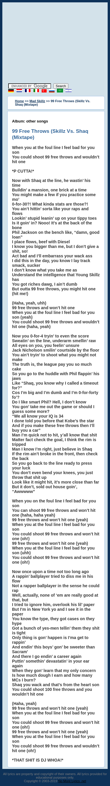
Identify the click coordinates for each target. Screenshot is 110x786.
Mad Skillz (37, 101)
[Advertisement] (55, 43)
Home (19, 101)
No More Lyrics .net (72, 781)
